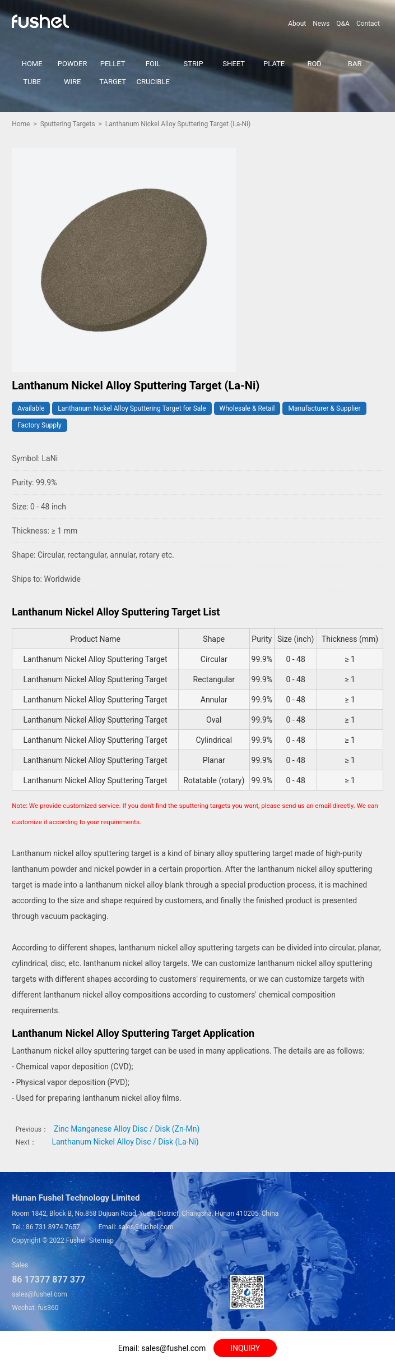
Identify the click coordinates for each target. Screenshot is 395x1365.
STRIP (193, 63)
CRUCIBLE (152, 81)
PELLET (113, 63)
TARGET (112, 81)
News (321, 23)
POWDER (72, 63)
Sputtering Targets (67, 124)
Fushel (76, 1240)
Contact (368, 23)
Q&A (343, 23)
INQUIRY (245, 1348)
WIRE (72, 81)
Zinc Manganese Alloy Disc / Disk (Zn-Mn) (126, 1128)
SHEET (233, 63)
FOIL (153, 63)
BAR (355, 63)
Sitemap (101, 1240)
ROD (314, 63)
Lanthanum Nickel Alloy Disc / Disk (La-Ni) (125, 1141)
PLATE (274, 63)
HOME (32, 63)
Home (21, 124)
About (297, 23)
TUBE (32, 81)
